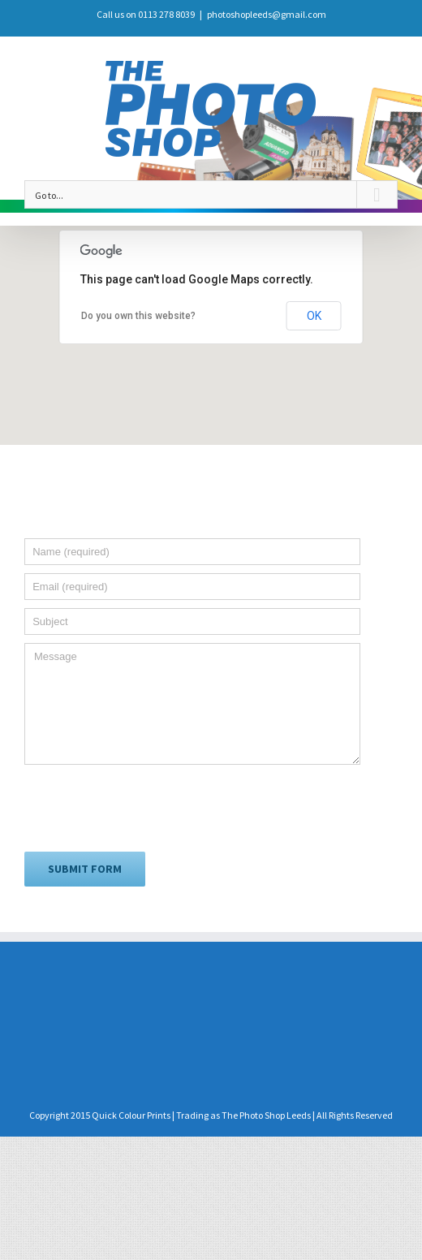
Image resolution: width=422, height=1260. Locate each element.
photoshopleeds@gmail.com (266, 14)
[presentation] (147, 807)
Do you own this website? (138, 315)
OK (314, 315)
